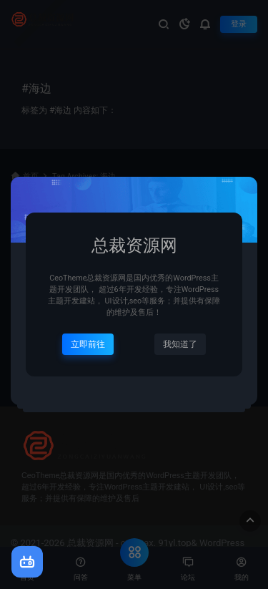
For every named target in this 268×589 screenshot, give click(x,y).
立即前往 (88, 344)
